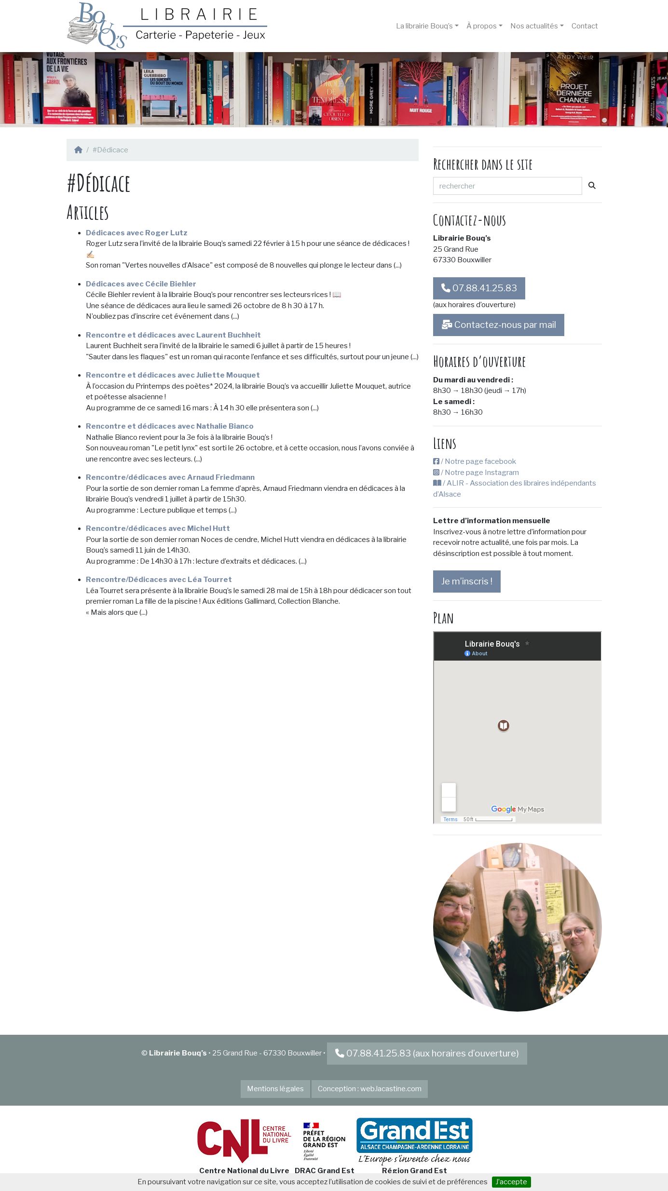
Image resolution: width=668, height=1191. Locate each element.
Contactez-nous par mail (498, 324)
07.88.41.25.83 (479, 288)
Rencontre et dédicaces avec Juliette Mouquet (173, 375)
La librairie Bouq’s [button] (424, 26)
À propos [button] (481, 26)
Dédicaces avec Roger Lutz (137, 233)
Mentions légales (275, 1088)
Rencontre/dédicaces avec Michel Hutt (158, 528)
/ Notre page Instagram (476, 472)
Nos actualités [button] (534, 26)
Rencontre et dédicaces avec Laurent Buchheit (173, 335)
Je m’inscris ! (466, 581)
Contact (585, 26)
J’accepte (511, 1181)
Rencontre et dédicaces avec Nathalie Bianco (170, 426)
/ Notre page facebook (474, 461)
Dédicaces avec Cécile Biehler (141, 284)
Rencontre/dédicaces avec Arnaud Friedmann (170, 477)
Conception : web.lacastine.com (370, 1088)
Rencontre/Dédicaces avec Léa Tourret (159, 579)
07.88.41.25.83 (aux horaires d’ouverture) (427, 1053)
